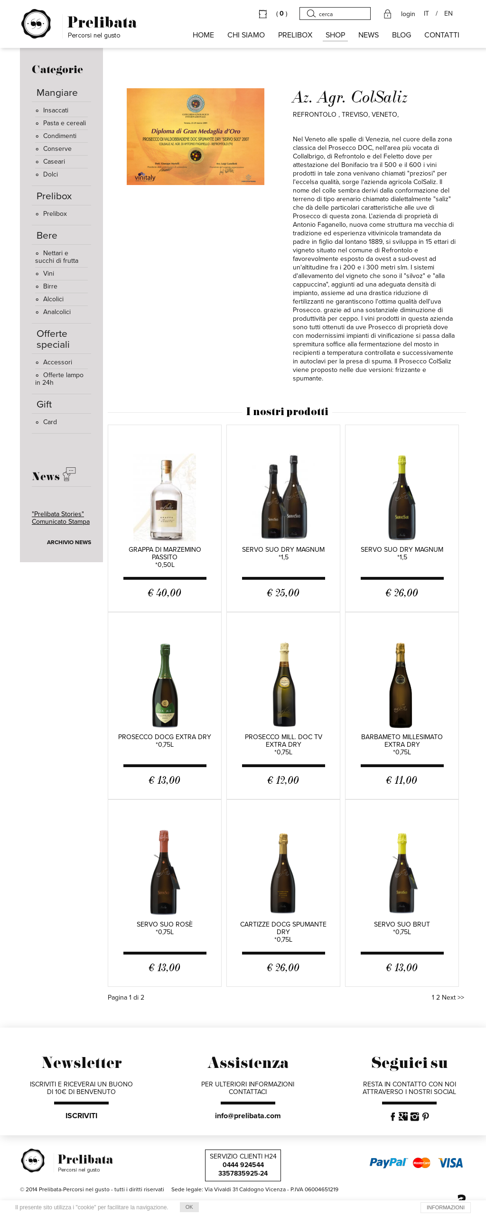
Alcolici (49, 299)
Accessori (53, 362)
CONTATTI (441, 35)
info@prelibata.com (248, 1116)
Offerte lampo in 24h (59, 379)
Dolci (46, 174)
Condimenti (55, 136)
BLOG (401, 35)
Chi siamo (246, 35)
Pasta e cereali (60, 123)
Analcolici (53, 312)
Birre (46, 286)
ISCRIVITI (81, 1116)
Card (46, 422)
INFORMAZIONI (446, 1207)
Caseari (50, 162)
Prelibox (51, 214)
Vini (44, 273)
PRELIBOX (295, 35)
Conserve (53, 149)
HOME (203, 35)
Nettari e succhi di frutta (56, 257)
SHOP (335, 35)
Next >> (453, 997)
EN (448, 14)
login (408, 14)
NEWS (368, 35)
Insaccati (51, 110)
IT (426, 14)
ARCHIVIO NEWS (69, 542)
